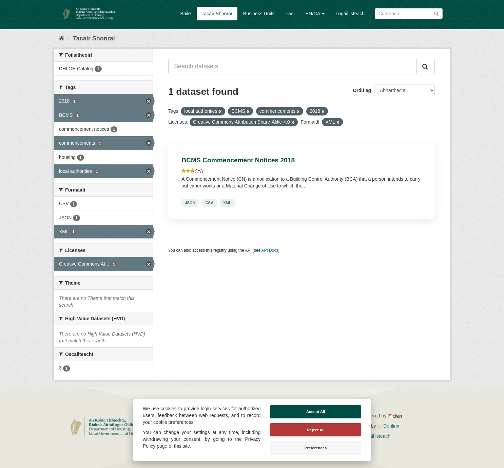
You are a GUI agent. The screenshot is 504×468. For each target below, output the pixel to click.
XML (227, 203)
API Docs (269, 250)
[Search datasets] (409, 13)
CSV (209, 203)
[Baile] (61, 38)
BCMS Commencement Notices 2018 (238, 160)
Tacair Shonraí (217, 13)
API (248, 250)
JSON (190, 203)
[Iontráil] (436, 13)
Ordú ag (362, 90)
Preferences (316, 448)
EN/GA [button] (315, 13)
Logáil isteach (350, 13)
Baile (185, 13)
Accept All (315, 412)
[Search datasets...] (292, 66)
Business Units (259, 13)
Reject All (316, 430)
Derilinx (388, 426)
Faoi (289, 13)
